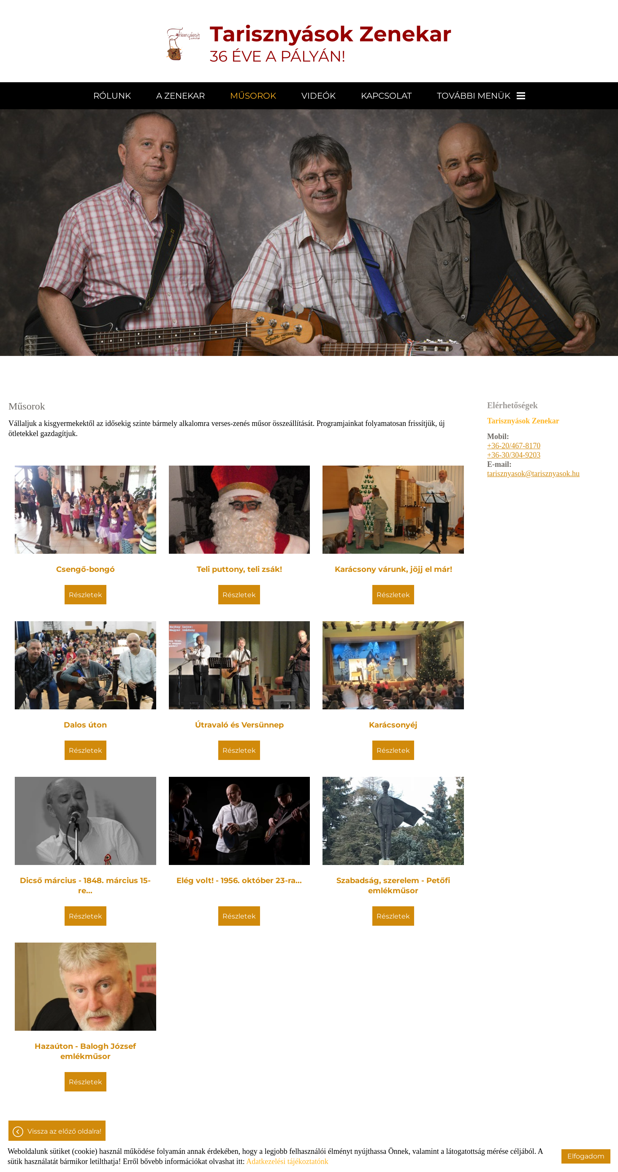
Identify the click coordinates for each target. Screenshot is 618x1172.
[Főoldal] (183, 43)
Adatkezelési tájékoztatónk (287, 1161)
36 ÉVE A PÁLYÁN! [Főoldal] (331, 43)
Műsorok (253, 96)
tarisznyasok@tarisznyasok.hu (533, 473)
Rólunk (112, 96)
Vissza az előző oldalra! (64, 1131)
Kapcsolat (386, 96)
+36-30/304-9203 (513, 455)
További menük (481, 96)
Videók (318, 96)
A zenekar (180, 96)
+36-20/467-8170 (513, 446)
